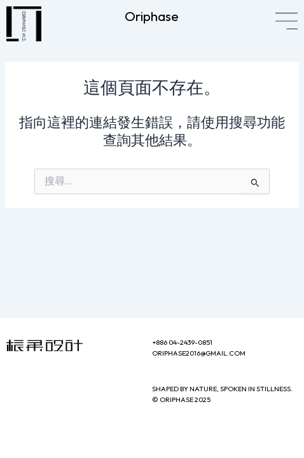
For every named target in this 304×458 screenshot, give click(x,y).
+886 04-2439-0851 (182, 342)
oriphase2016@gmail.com (198, 353)
